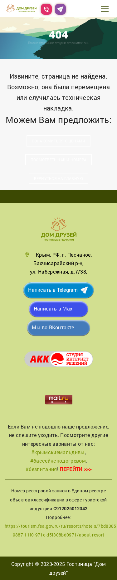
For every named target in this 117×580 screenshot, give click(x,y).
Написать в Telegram (53, 289)
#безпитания (41, 469)
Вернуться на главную (58, 178)
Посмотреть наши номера (58, 159)
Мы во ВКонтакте (53, 327)
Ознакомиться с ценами (58, 140)
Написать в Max (53, 308)
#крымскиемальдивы (58, 452)
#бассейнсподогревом (58, 460)
